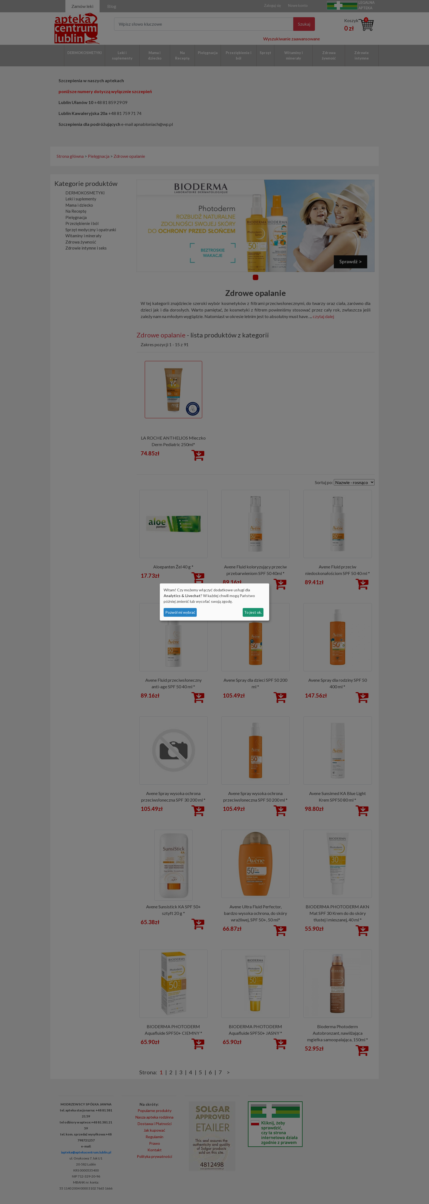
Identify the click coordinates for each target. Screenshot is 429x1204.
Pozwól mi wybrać (180, 612)
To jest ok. (253, 612)
